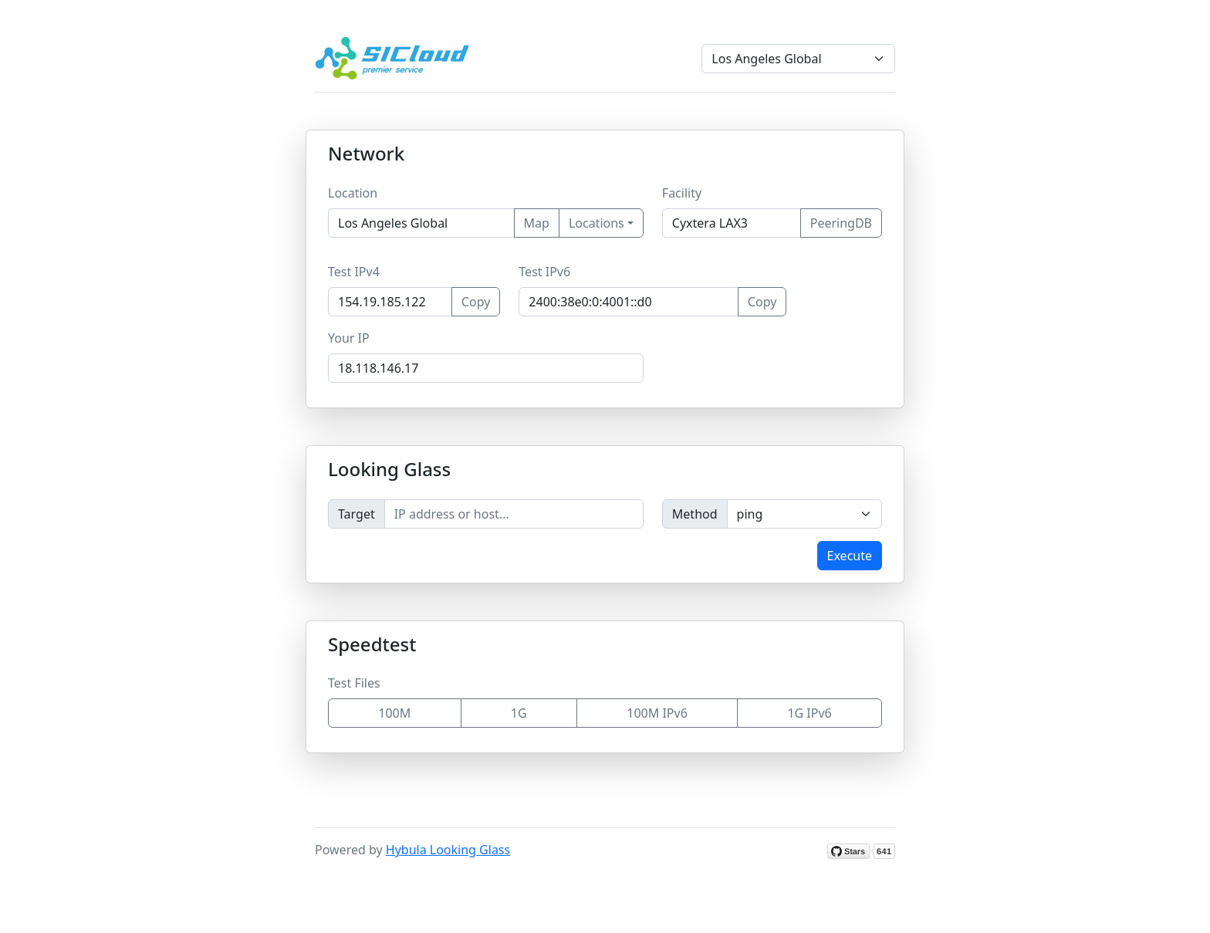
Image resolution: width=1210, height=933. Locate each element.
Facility (681, 192)
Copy (475, 301)
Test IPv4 (354, 271)
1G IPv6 (809, 713)
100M (394, 713)
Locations (596, 223)
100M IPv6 (657, 713)
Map (536, 223)
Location (352, 192)
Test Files (354, 682)
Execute (849, 555)
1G (519, 713)
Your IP (349, 338)
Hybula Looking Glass (448, 849)
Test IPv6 (544, 271)
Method (695, 513)
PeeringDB (841, 223)
